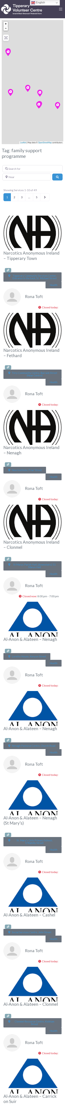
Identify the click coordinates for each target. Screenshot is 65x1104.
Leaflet (23, 142)
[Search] (57, 177)
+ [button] (6, 24)
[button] (49, 307)
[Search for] (32, 168)
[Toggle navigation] (60, 9)
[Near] (26, 177)
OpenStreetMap (45, 142)
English (38, 3)
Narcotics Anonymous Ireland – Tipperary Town (31, 255)
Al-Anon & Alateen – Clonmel (30, 1004)
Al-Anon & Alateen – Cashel (29, 914)
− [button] (6, 28)
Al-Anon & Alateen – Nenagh (30, 639)
